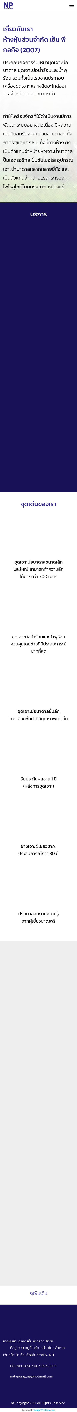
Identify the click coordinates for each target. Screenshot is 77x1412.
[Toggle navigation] (71, 5)
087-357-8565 (45, 1365)
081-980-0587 (21, 1365)
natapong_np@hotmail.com (31, 1376)
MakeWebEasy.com (44, 1410)
